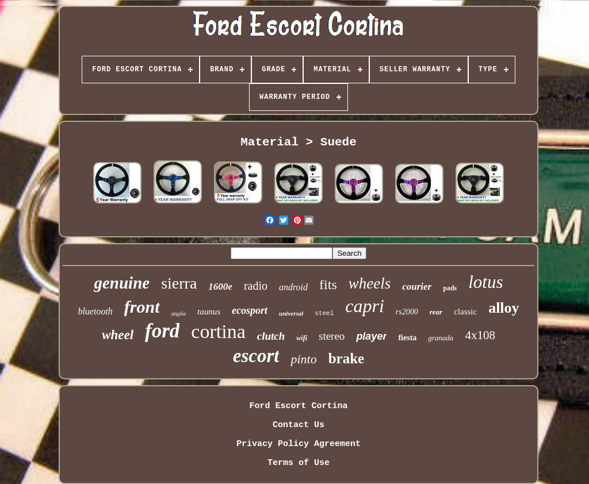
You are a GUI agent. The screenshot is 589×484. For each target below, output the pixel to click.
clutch (271, 336)
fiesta (407, 337)
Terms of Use (298, 463)
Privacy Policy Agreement (298, 444)
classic (465, 311)
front (142, 306)
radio (255, 285)
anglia (178, 313)
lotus (485, 282)
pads (450, 288)
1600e (220, 286)
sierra (179, 283)
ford (162, 331)
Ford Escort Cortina (298, 406)
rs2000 (407, 312)
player (371, 336)
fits (328, 284)
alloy (503, 307)
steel (324, 313)
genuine (122, 283)
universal (291, 313)
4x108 (480, 335)
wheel (117, 335)
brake (346, 358)
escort (256, 355)
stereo (332, 336)
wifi (301, 338)
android (293, 287)
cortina (218, 331)
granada (440, 337)
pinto (303, 359)
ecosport (249, 310)
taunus (208, 311)
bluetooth (95, 311)
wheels (370, 283)
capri (364, 305)
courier (416, 286)
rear (436, 312)
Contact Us (298, 425)
